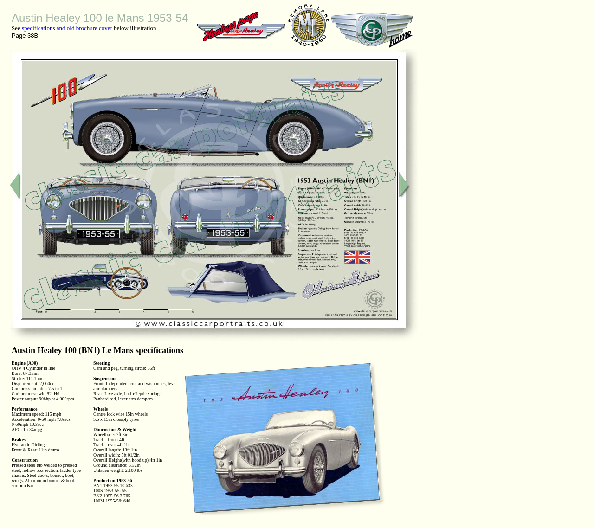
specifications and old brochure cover (67, 28)
